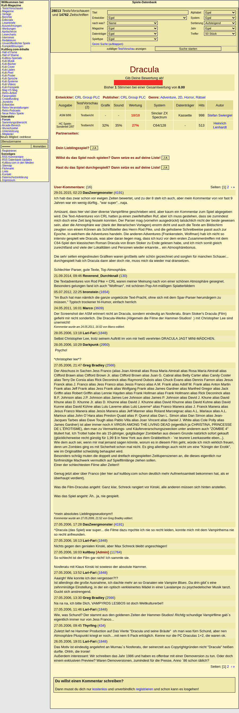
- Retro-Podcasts (10, 110)
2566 (110, 365)
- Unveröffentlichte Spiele (15, 43)
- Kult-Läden (8, 69)
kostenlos (99, 689)
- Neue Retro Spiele (12, 113)
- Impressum (8, 180)
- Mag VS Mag (9, 90)
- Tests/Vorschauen (12, 8)
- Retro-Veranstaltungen (15, 107)
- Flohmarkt (7, 168)
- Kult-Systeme (9, 81)
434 (101, 625)
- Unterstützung (10, 131)
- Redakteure (8, 40)
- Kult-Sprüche (9, 78)
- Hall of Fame (9, 52)
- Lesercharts (8, 34)
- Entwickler (7, 104)
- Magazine (7, 11)
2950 (104, 345)
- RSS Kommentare (12, 156)
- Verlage (6, 14)
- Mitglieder (7, 134)
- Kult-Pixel (7, 72)
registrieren (144, 689)
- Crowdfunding (10, 98)
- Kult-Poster (8, 75)
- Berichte (6, 17)
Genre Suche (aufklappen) (107, 44)
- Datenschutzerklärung (14, 177)
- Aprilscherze (9, 31)
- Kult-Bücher (8, 63)
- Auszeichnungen (11, 25)
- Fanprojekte (8, 96)
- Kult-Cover (8, 66)
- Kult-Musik (8, 61)
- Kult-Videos (8, 84)
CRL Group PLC (87, 97)
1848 (102, 333)
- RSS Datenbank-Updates (16, 159)
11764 (116, 552)
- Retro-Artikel (9, 93)
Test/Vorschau (126, 48)
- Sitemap (6, 165)
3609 (99, 308)
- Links (4, 171)
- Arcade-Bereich (10, 125)
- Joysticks (7, 101)
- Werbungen (8, 28)
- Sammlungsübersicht (14, 122)
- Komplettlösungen (12, 46)
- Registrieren (8, 150)
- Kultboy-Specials (11, 58)
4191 (119, 193)
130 (123, 276)
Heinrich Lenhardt (220, 125)
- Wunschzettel (9, 128)
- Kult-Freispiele (10, 87)
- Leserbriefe (8, 22)
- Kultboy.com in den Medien (17, 162)
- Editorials (7, 20)
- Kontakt (6, 174)
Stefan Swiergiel (219, 115)
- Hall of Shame (10, 55)
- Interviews (7, 37)
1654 (104, 292)
